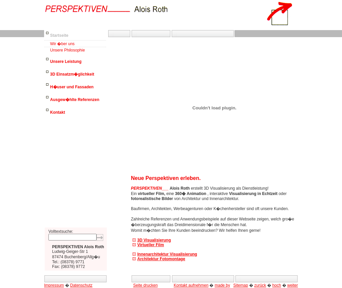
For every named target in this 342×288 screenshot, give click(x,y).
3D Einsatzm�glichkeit (72, 74)
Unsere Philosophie (67, 50)
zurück (260, 285)
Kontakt (57, 112)
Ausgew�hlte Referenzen (74, 99)
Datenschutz (81, 285)
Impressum (54, 285)
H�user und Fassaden (72, 87)
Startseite (59, 35)
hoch (276, 285)
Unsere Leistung (65, 61)
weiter (292, 285)
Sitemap (240, 285)
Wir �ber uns (62, 43)
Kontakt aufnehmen (191, 285)
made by (222, 285)
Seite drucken (145, 285)
